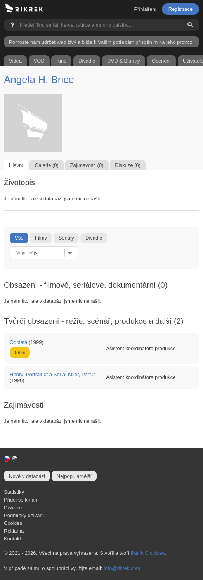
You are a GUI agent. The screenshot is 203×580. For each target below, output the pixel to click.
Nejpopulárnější (74, 476)
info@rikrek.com (122, 568)
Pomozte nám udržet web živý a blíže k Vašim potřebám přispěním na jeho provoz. (101, 42)
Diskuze (13, 508)
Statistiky (14, 492)
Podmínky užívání (24, 515)
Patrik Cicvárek (148, 553)
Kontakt (12, 539)
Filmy (41, 238)
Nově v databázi (27, 476)
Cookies (13, 523)
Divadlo (93, 238)
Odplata (19, 342)
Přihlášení (145, 9)
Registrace (180, 9)
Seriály (66, 238)
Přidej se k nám (21, 500)
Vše (19, 238)
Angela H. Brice (39, 79)
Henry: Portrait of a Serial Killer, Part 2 (52, 374)
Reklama (14, 531)
